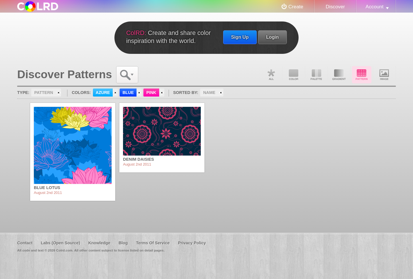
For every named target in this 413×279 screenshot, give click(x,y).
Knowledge (99, 243)
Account (374, 6)
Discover (335, 6)
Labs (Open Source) (60, 243)
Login (272, 37)
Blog (123, 243)
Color (293, 74)
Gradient (339, 74)
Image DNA (384, 74)
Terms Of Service (153, 243)
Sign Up (240, 37)
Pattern (361, 74)
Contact (25, 243)
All (271, 74)
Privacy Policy (192, 243)
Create (296, 6)
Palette (316, 74)
